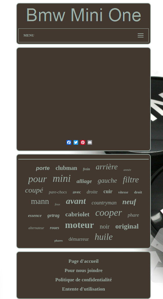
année (127, 169)
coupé (34, 190)
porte (43, 168)
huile (104, 237)
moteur (79, 225)
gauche (107, 180)
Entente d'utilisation (83, 289)
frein (86, 169)
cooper (108, 212)
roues (54, 228)
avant (76, 201)
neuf (129, 202)
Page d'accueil (83, 261)
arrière (107, 166)
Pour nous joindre (84, 270)
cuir (107, 191)
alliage (84, 181)
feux (57, 204)
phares (58, 240)
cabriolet (77, 214)
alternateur (36, 228)
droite (92, 191)
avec (77, 192)
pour (37, 178)
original (127, 226)
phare (133, 215)
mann (40, 201)
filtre (131, 179)
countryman (104, 203)
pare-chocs (58, 192)
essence (35, 215)
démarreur (79, 239)
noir (105, 226)
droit (138, 192)
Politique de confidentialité (83, 279)
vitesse (123, 192)
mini (62, 178)
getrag (53, 215)
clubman (66, 168)
